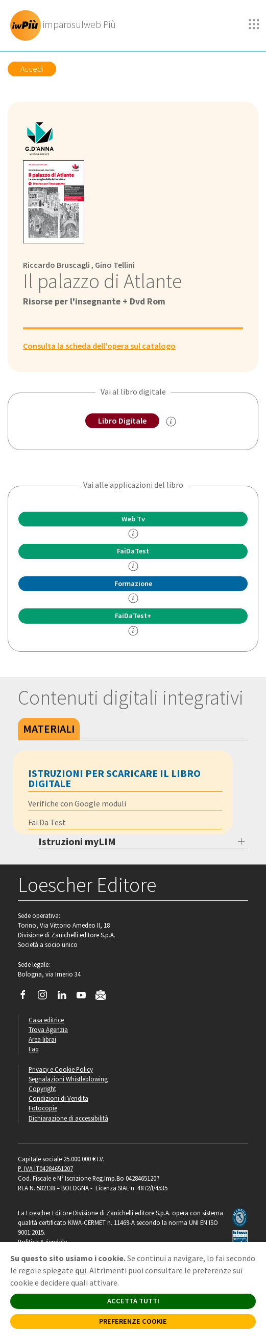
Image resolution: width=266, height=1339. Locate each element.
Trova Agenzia (48, 1029)
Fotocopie (43, 1108)
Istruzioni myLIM (77, 841)
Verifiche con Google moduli (77, 803)
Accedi (31, 69)
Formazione (133, 583)
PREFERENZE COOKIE (133, 1321)
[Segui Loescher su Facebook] (27, 997)
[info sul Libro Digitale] (171, 421)
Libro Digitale (122, 420)
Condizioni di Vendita (58, 1098)
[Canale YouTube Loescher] (85, 997)
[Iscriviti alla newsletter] (104, 996)
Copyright (42, 1088)
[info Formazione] (133, 598)
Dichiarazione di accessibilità (68, 1118)
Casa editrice (46, 1020)
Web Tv (133, 518)
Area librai (42, 1039)
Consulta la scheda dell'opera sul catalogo (99, 346)
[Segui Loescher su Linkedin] (66, 997)
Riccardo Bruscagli (56, 265)
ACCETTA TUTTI (133, 1300)
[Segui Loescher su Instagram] (46, 997)
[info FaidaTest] (133, 566)
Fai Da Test (47, 822)
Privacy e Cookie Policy (61, 1069)
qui (80, 1270)
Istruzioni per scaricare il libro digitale (114, 778)
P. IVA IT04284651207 (45, 1168)
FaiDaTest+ (133, 615)
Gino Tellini (115, 265)
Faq (34, 1049)
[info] (133, 533)
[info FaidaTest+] (133, 631)
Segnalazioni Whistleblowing (68, 1079)
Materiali (49, 728)
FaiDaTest (133, 550)
